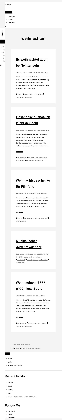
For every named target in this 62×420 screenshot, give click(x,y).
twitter (31, 94)
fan (25, 218)
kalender (35, 260)
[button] (5, 27)
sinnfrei (19, 94)
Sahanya (8, 4)
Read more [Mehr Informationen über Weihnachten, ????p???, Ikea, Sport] (19, 317)
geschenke (43, 158)
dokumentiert (21, 158)
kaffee (31, 323)
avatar (26, 94)
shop (35, 323)
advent (29, 260)
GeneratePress (35, 348)
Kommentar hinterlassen (24, 97)
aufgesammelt (22, 323)
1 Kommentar (20, 263)
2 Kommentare (21, 221)
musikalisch (21, 260)
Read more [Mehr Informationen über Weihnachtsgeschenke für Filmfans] (19, 212)
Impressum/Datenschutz (21, 344)
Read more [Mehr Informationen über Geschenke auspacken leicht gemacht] (19, 152)
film (37, 158)
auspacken (31, 158)
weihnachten (38, 94)
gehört (10, 362)
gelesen (10, 358)
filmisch (19, 218)
